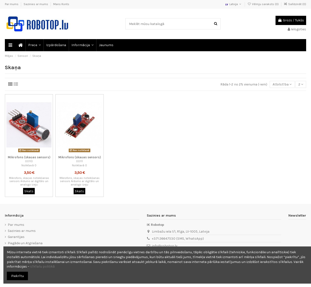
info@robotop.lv (164, 246)
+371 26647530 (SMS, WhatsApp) (178, 238)
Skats (29, 191)
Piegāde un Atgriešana (25, 243)
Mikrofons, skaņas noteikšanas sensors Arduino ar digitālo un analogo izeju (29, 181)
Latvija (233, 4)
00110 (29, 161)
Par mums (12, 4)
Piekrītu (17, 276)
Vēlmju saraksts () (263, 4)
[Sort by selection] (282, 84)
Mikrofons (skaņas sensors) (29, 157)
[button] (34, 45)
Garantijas (16, 237)
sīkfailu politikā (42, 266)
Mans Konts (61, 4)
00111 (79, 161)
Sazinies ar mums (36, 4)
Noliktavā (27, 165)
